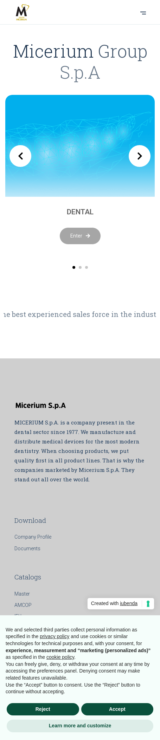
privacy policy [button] (54, 636)
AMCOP (23, 605)
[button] (73, 267)
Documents (27, 548)
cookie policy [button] (60, 657)
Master (22, 594)
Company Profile (32, 537)
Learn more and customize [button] (80, 725)
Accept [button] (117, 709)
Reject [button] (43, 709)
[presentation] (20, 156)
